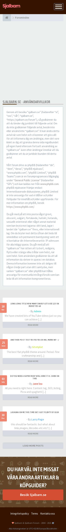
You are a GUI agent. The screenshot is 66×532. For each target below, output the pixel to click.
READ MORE (33, 325)
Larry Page (37, 419)
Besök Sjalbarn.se (33, 494)
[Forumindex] (7, 17)
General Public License (27, 180)
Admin (37, 311)
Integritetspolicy (19, 513)
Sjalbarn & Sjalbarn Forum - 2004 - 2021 (32, 522)
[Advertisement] (33, 60)
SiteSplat (37, 347)
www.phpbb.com (49, 184)
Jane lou (37, 383)
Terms (34, 513)
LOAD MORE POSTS (33, 445)
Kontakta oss (47, 513)
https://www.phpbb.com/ (20, 206)
